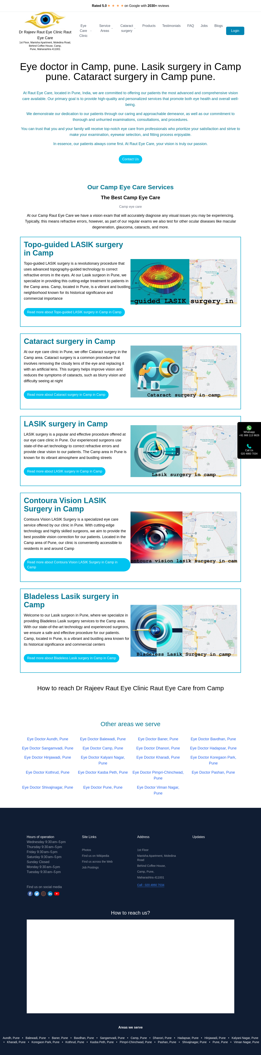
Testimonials (171, 26)
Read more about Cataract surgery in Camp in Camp (66, 394)
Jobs (204, 26)
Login (235, 31)
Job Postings (90, 867)
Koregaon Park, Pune (46, 1042)
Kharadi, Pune (16, 1042)
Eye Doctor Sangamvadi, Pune (47, 748)
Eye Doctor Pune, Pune (103, 787)
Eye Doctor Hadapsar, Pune (213, 748)
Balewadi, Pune (36, 1038)
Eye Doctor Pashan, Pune (213, 772)
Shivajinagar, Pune (194, 1042)
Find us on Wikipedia (95, 855)
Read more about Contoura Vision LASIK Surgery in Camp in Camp (72, 564)
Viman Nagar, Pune (246, 1042)
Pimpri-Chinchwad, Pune (136, 1042)
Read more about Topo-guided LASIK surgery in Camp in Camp (74, 312)
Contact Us (130, 159)
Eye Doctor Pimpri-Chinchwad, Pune (158, 775)
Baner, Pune (60, 1038)
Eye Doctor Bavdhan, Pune (213, 739)
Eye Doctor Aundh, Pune (47, 739)
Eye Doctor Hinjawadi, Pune (47, 757)
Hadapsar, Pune (187, 1038)
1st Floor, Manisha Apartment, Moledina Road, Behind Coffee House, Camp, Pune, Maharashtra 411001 (45, 46)
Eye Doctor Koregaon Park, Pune (213, 760)
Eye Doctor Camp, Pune (103, 748)
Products (149, 26)
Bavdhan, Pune (84, 1038)
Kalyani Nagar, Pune (245, 1038)
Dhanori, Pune (162, 1038)
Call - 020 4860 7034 (150, 885)
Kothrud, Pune (75, 1042)
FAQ (190, 26)
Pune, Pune (220, 1042)
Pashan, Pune (167, 1042)
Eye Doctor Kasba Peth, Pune (103, 772)
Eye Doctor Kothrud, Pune (48, 772)
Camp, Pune (139, 1038)
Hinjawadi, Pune (215, 1038)
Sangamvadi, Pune (112, 1038)
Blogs (218, 26)
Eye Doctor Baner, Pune (158, 739)
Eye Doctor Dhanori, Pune (158, 748)
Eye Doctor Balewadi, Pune (103, 739)
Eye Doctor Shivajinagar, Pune (47, 787)
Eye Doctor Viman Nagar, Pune (158, 790)
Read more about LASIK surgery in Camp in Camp (64, 471)
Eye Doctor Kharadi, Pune (158, 757)
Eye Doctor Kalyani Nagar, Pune (103, 760)
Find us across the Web (97, 861)
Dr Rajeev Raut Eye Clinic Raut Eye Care (45, 35)
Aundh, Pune (11, 1038)
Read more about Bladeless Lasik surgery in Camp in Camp (71, 658)
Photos (86, 850)
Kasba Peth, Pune (102, 1042)
